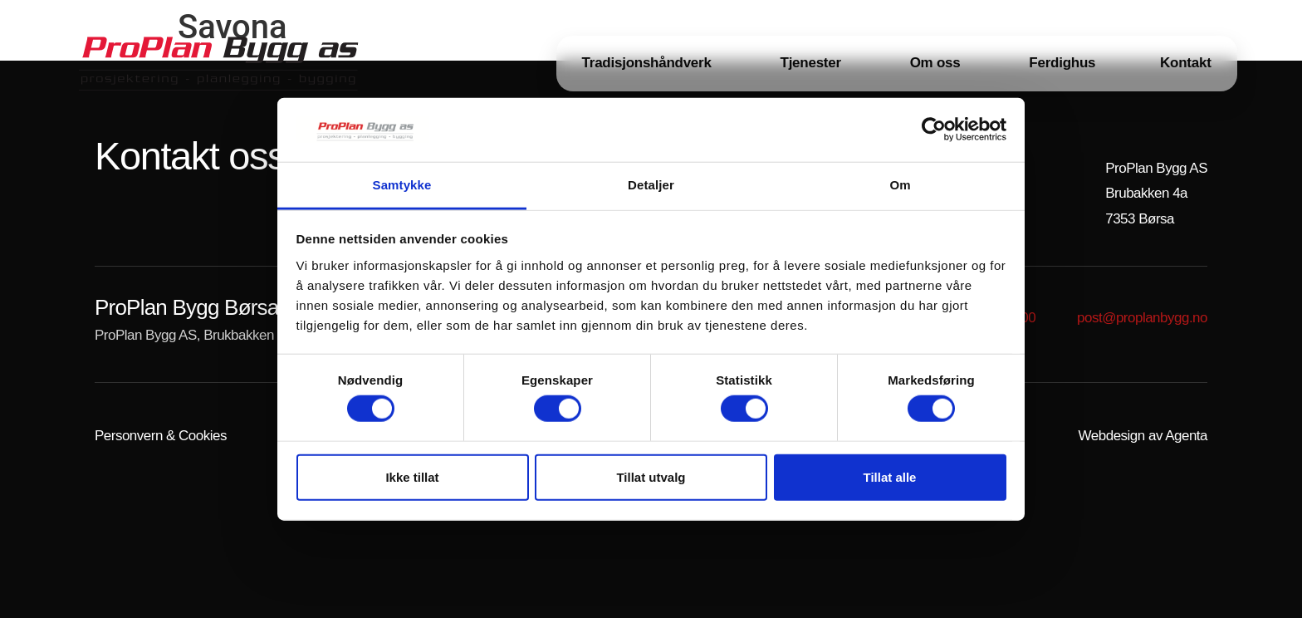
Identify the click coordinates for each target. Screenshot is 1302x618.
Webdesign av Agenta (1143, 436)
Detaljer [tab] (651, 185)
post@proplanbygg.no (1142, 318)
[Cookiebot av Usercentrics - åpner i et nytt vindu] (933, 129)
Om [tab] (899, 185)
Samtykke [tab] (402, 185)
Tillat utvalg (650, 476)
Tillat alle (890, 476)
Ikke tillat (411, 476)
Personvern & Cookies (161, 436)
